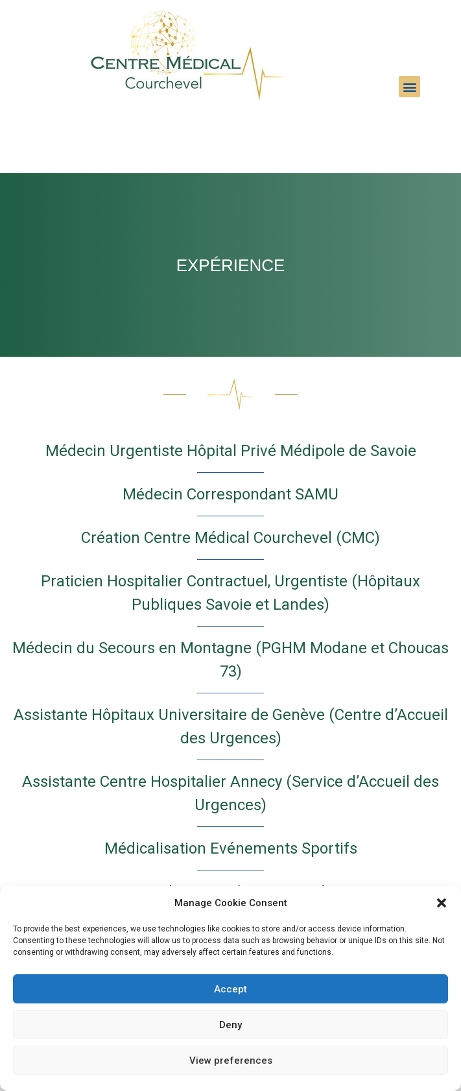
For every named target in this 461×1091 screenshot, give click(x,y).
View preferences (230, 1060)
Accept (230, 989)
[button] (441, 902)
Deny (230, 1025)
